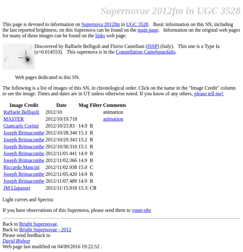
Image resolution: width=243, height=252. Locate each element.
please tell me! (208, 93)
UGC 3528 (137, 24)
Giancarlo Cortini (21, 126)
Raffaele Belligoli (21, 112)
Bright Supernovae (38, 224)
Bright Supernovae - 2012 (45, 229)
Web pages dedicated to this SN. (47, 77)
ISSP (152, 46)
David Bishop (16, 241)
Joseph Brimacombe (23, 132)
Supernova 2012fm (101, 24)
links (100, 35)
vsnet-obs (141, 210)
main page (148, 30)
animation (113, 119)
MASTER (13, 119)
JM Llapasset (16, 188)
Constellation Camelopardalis (145, 52)
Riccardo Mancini (21, 167)
